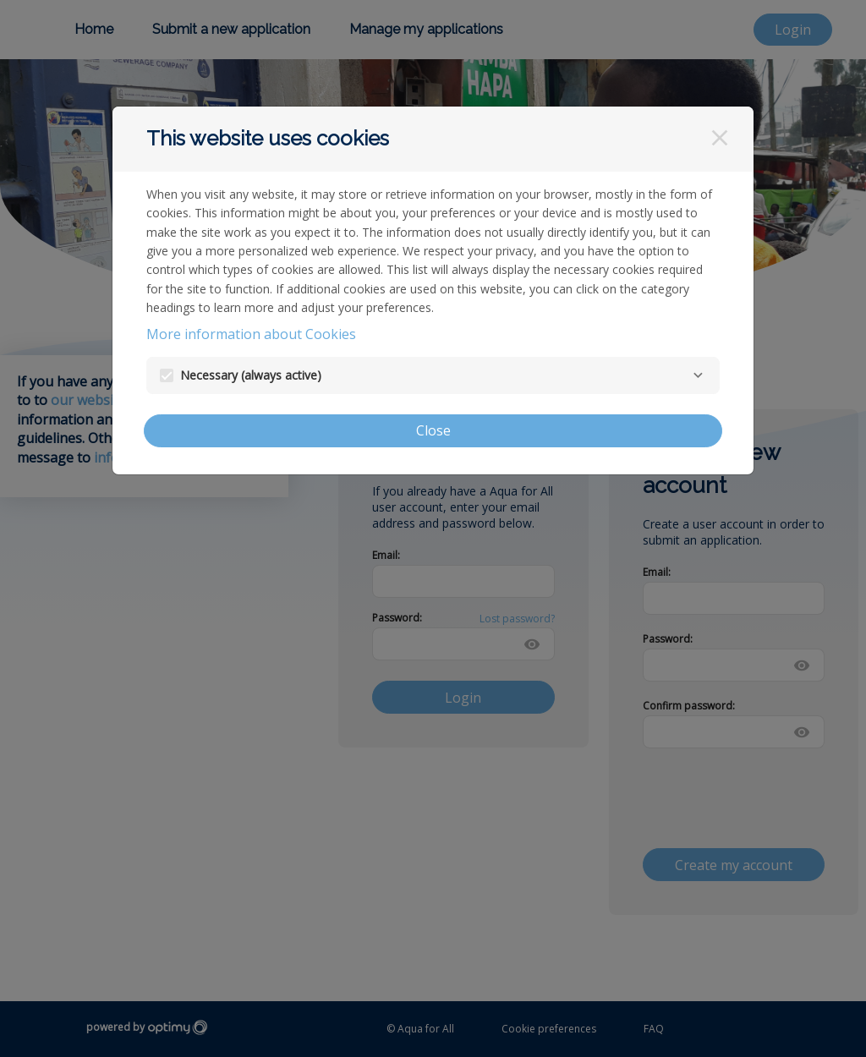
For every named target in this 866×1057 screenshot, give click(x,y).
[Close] (719, 138)
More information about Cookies (251, 334)
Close (433, 430)
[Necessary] (698, 375)
